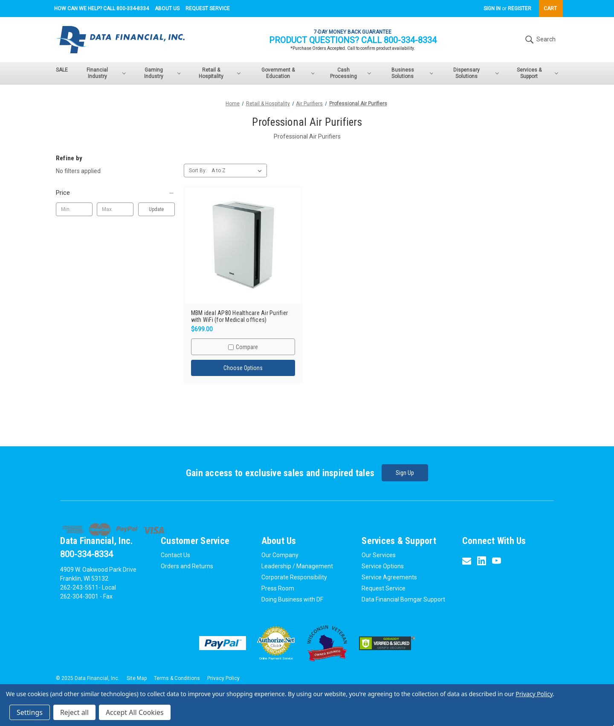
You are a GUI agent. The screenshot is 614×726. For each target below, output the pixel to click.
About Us (167, 9)
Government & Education (287, 73)
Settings (30, 712)
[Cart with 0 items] (551, 8)
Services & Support (537, 73)
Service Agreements (389, 576)
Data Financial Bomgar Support (403, 598)
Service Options (383, 564)
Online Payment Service (276, 657)
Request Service (207, 9)
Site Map (137, 677)
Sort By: (198, 171)
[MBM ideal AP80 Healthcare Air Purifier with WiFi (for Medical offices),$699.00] (243, 246)
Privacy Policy (223, 677)
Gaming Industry (162, 73)
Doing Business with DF (292, 598)
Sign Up (406, 472)
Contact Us (175, 553)
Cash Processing (350, 73)
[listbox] (238, 170)
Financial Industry (106, 73)
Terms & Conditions (177, 677)
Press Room (277, 587)
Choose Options (243, 367)
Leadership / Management (297, 564)
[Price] (115, 193)
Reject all (74, 712)
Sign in (492, 9)
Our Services (379, 553)
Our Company (279, 553)
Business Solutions (412, 73)
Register (519, 9)
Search (539, 40)
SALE (62, 70)
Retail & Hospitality (219, 73)
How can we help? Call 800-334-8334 (101, 9)
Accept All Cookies (135, 712)
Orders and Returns (187, 564)
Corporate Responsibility (294, 576)
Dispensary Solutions (475, 73)
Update (156, 209)
